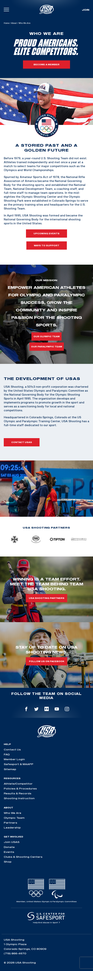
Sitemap (10, 769)
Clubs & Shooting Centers (23, 856)
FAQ (7, 754)
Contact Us (12, 749)
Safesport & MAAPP (18, 764)
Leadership (12, 827)
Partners (10, 822)
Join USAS (11, 841)
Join (85, 9)
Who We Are (12, 812)
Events (9, 851)
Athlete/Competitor (18, 783)
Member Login (14, 759)
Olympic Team (14, 817)
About (14, 23)
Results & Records (17, 793)
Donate (9, 847)
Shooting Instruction (19, 798)
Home (6, 23)
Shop (7, 861)
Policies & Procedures (20, 788)
